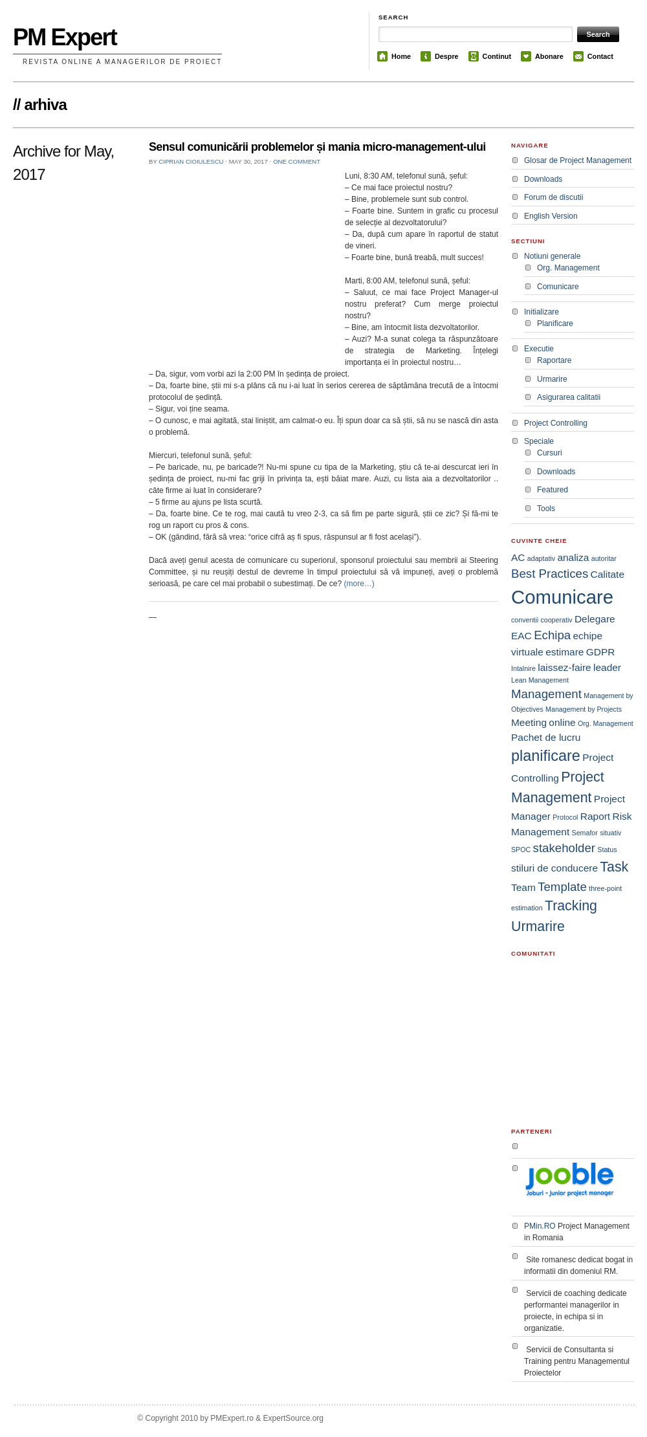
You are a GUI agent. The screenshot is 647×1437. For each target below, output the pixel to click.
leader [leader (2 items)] (607, 667)
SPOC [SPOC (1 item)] (521, 849)
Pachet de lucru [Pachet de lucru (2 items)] (545, 737)
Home (401, 56)
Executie (539, 348)
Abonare (549, 56)
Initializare (541, 311)
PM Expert (64, 37)
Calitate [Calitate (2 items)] (607, 574)
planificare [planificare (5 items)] (545, 755)
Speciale (539, 441)
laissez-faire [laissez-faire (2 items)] (564, 667)
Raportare (554, 360)
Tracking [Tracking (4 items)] (571, 906)
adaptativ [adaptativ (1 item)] (541, 558)
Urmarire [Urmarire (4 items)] (538, 926)
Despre (447, 56)
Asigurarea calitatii (568, 397)
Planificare (555, 323)
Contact (600, 56)
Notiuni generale (552, 256)
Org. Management (568, 267)
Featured (552, 489)
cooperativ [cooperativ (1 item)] (556, 620)
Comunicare (558, 286)
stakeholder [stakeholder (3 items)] (564, 848)
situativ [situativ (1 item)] (610, 833)
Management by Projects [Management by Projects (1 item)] (583, 709)
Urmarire (552, 379)
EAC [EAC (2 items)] (521, 635)
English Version (551, 216)
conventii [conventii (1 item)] (524, 620)
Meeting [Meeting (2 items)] (529, 722)
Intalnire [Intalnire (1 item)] (523, 668)
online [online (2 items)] (562, 722)
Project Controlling (555, 423)
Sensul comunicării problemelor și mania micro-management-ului (317, 146)
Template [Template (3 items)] (562, 887)
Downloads (543, 179)
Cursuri (549, 452)
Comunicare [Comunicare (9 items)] (562, 597)
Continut (497, 56)
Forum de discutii (553, 197)
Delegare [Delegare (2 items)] (595, 618)
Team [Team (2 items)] (523, 887)
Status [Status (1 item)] (607, 849)
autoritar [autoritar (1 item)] (604, 558)
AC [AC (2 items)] (518, 557)
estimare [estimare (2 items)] (564, 651)
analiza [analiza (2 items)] (573, 557)
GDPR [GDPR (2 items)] (600, 651)
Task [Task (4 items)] (614, 867)
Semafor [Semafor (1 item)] (585, 833)
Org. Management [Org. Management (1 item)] (605, 723)
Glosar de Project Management (577, 160)
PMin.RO (540, 1226)
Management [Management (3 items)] (546, 694)
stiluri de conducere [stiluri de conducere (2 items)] (554, 867)
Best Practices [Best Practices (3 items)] (549, 573)
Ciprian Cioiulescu (191, 161)
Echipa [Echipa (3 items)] (552, 635)
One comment (296, 161)
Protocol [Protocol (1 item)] (565, 817)
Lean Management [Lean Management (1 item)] (540, 680)
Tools (546, 508)
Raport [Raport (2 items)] (595, 816)
